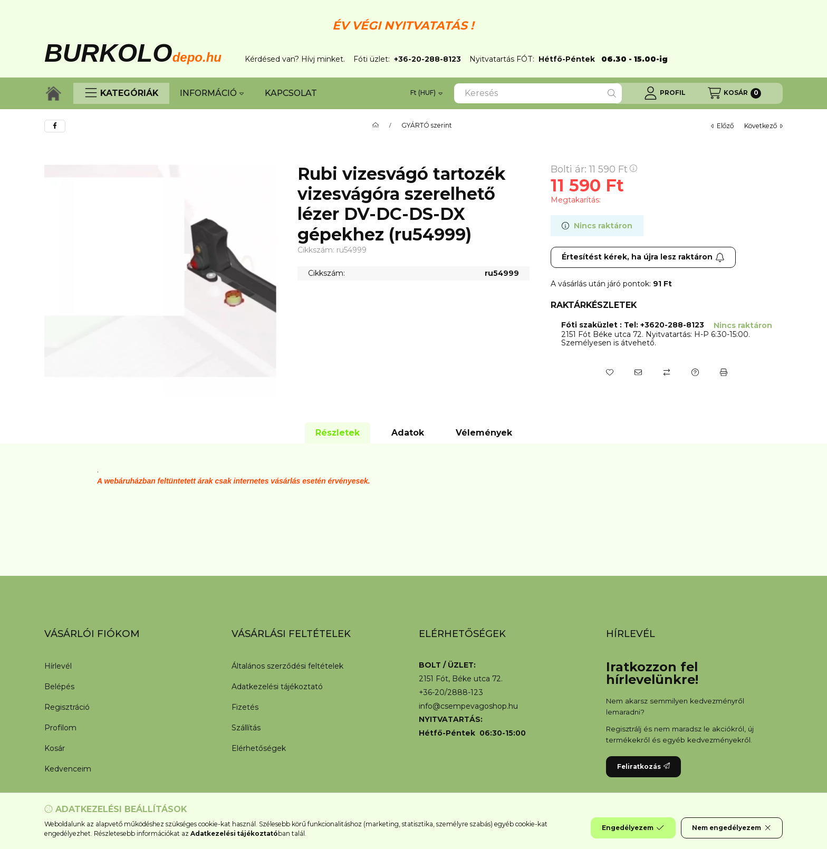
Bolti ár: (594, 169)
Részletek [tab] (337, 433)
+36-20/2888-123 (451, 692)
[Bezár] (777, 36)
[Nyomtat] (724, 372)
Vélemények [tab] (484, 433)
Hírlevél (58, 666)
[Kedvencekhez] (610, 372)
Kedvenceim (67, 769)
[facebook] (54, 126)
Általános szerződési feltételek (287, 666)
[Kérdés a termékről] (695, 372)
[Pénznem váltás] (426, 93)
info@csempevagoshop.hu (468, 706)
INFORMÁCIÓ (212, 93)
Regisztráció (67, 707)
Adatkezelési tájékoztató (277, 686)
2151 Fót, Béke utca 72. (461, 678)
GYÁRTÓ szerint (426, 125)
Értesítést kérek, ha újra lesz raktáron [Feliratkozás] (643, 257)
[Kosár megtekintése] (734, 93)
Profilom (60, 727)
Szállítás (246, 727)
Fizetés (245, 707)
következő (763, 126)
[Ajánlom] (638, 372)
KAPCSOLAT (291, 93)
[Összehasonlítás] (667, 372)
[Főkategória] (375, 125)
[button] (121, 93)
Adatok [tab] (407, 433)
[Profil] (664, 93)
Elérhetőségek (259, 748)
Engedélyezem (633, 828)
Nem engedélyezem (732, 828)
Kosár (54, 748)
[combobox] (538, 93)
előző (722, 126)
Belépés (59, 686)
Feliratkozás (643, 766)
